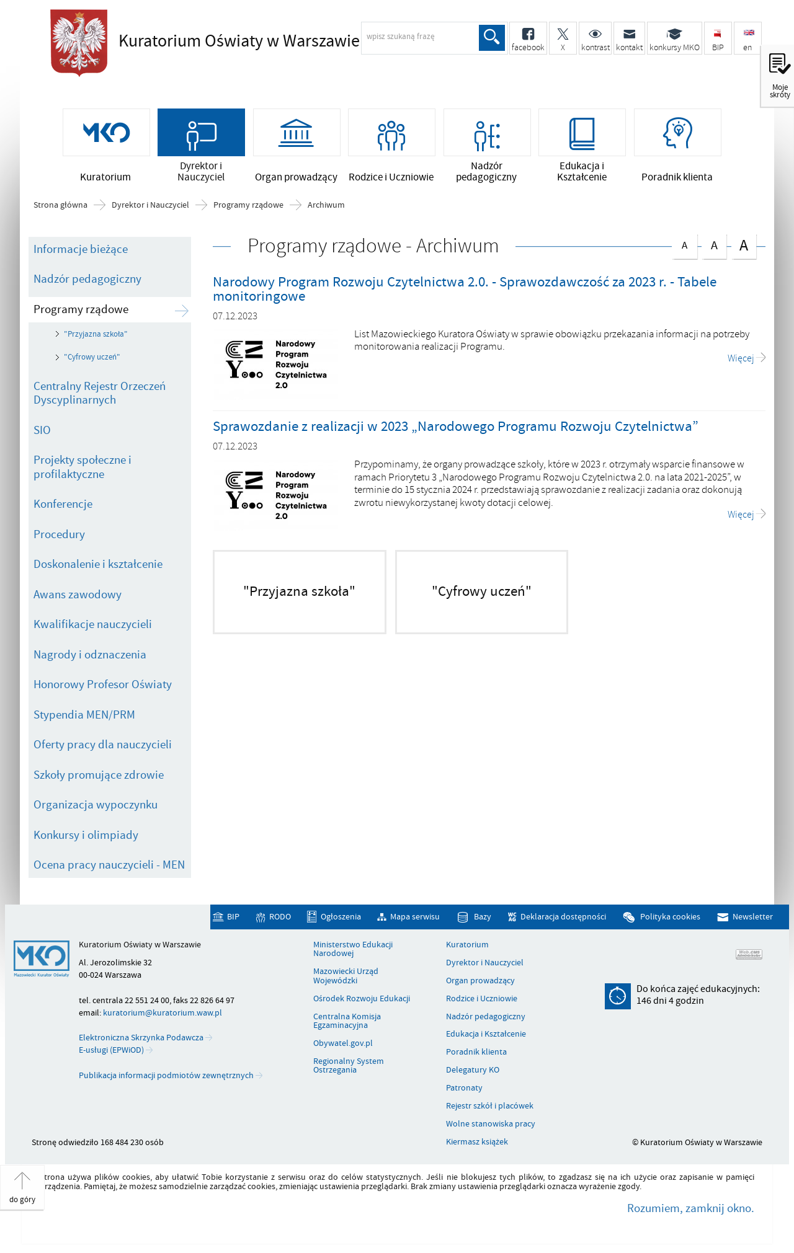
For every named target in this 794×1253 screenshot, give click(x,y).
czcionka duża (743, 245)
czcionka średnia (714, 244)
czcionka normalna (684, 243)
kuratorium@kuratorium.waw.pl (162, 1013)
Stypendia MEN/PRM (84, 714)
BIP (233, 917)
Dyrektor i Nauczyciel (150, 205)
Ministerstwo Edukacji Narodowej (353, 950)
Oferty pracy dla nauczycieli (102, 744)
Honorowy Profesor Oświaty (102, 684)
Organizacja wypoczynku (95, 804)
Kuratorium (467, 945)
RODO (280, 917)
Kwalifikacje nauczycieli (92, 624)
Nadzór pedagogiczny (87, 279)
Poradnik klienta (476, 1052)
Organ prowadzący (480, 980)
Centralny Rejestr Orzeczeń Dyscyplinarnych (99, 393)
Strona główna (60, 205)
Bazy (482, 917)
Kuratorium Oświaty (239, 41)
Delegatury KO (472, 1070)
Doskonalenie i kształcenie (98, 564)
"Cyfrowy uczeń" (92, 357)
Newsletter (753, 917)
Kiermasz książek (477, 1142)
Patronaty (464, 1088)
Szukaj (492, 38)
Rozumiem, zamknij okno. (690, 1208)
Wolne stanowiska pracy (490, 1124)
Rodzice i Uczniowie (481, 998)
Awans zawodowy (77, 594)
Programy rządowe (248, 205)
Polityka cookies (670, 917)
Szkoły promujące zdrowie (98, 775)
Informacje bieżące (80, 249)
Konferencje (62, 504)
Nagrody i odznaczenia (89, 654)
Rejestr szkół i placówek (489, 1106)
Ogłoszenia (341, 917)
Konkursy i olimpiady (85, 835)
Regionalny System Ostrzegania (348, 1066)
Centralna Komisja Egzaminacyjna (347, 1021)
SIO (42, 430)
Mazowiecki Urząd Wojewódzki (345, 976)
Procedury (59, 534)
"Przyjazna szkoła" (96, 334)
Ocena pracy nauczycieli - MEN (109, 864)
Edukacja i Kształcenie (486, 1034)
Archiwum (326, 205)
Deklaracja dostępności (563, 917)
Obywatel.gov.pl (343, 1043)
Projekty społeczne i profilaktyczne (82, 467)
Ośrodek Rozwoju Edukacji (361, 998)
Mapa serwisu (415, 917)
